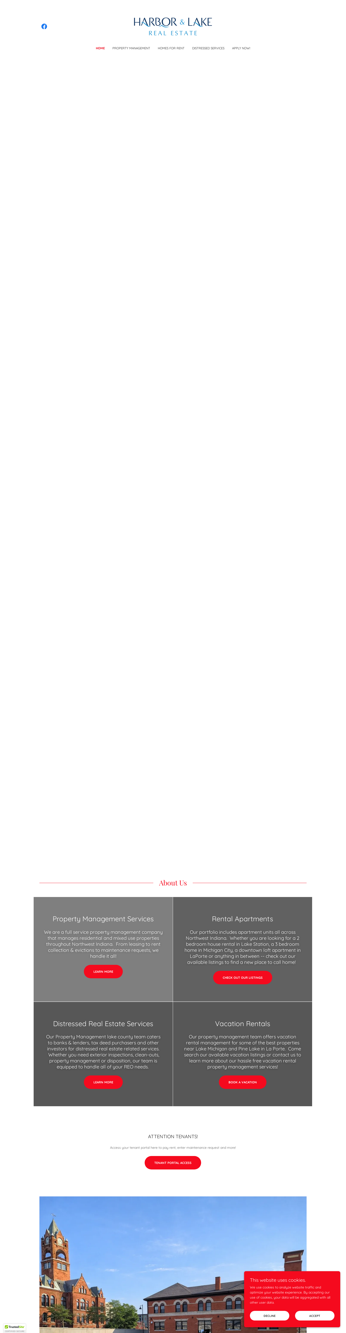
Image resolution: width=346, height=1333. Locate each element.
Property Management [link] (131, 48)
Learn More (103, 1082)
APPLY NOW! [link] (241, 48)
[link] (44, 26)
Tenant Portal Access (173, 1163)
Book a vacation (243, 1082)
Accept (314, 1325)
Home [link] (100, 48)
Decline (270, 1325)
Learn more (103, 971)
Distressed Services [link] (208, 48)
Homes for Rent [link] (171, 48)
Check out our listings (243, 977)
